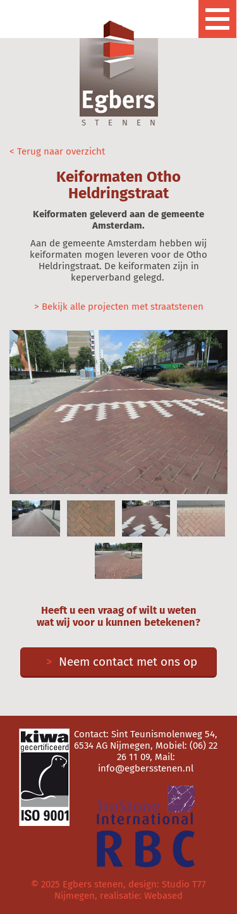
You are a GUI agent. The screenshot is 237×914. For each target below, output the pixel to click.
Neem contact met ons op (118, 661)
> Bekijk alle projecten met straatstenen (119, 306)
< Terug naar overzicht (57, 151)
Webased (163, 895)
